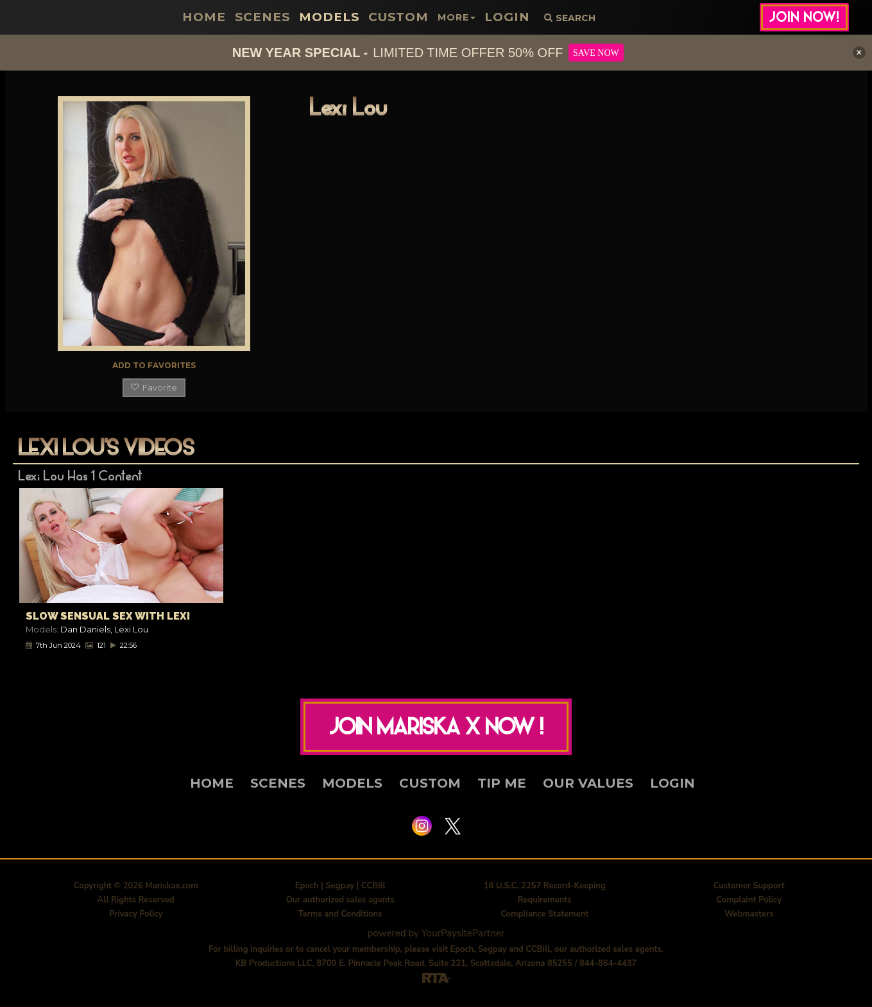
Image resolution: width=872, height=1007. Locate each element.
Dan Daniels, (87, 629)
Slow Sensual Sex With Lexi (108, 616)
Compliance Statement (544, 917)
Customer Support (749, 889)
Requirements (545, 903)
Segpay (339, 889)
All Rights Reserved (136, 903)
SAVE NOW (596, 53)
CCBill (373, 889)
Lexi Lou (131, 629)
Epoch (307, 889)
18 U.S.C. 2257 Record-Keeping (545, 889)
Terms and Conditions (340, 917)
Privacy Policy (135, 917)
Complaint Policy (749, 903)
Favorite (154, 387)
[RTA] (436, 980)
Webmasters (749, 917)
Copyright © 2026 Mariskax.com (136, 889)
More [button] (450, 17)
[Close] (859, 52)
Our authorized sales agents (340, 903)
